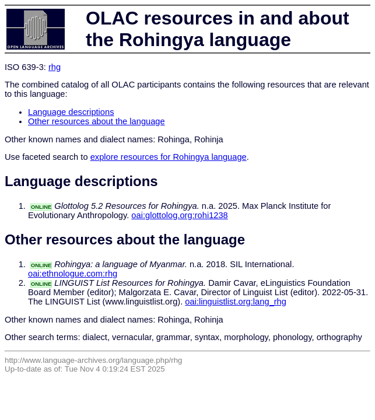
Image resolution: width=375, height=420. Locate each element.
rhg (54, 67)
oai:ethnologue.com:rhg (72, 273)
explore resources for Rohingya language (168, 157)
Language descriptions (71, 112)
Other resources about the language (96, 121)
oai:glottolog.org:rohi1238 (179, 215)
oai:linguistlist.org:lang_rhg (235, 301)
